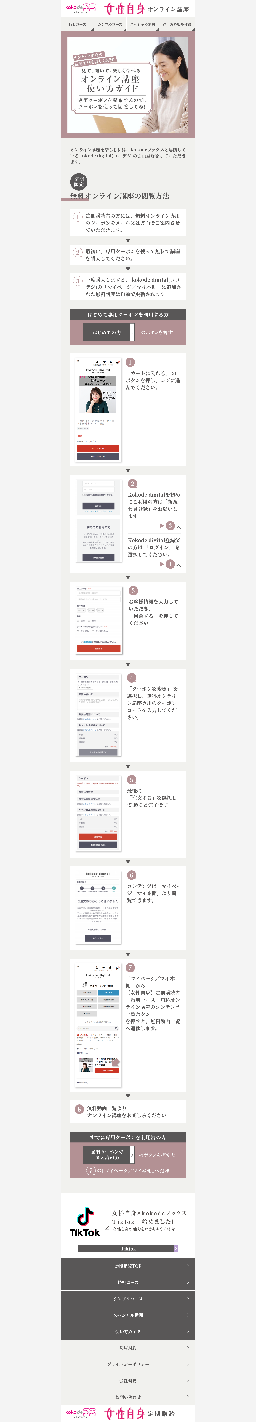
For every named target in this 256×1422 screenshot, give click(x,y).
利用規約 (128, 1348)
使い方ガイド (128, 1331)
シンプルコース (128, 1299)
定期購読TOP (128, 1266)
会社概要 (128, 1380)
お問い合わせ (128, 1397)
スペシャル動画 (128, 1315)
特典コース (128, 1282)
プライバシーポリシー (128, 1364)
